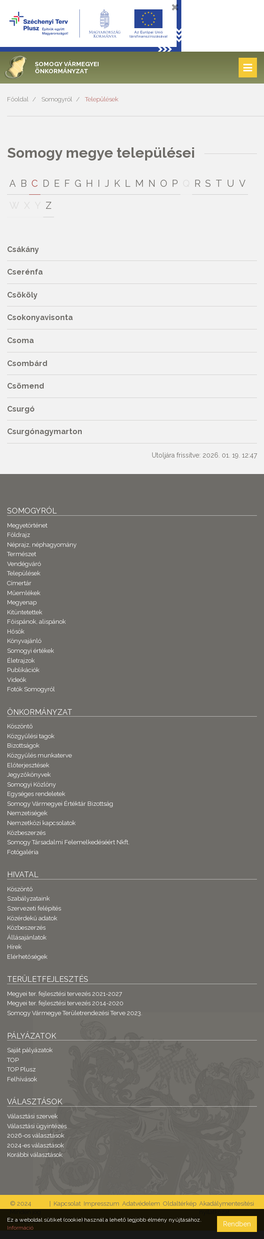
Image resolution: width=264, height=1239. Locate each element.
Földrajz (18, 534)
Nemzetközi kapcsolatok (41, 822)
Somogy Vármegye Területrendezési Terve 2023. (74, 1013)
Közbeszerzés (26, 832)
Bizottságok (23, 745)
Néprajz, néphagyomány (42, 544)
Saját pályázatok (30, 1050)
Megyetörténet (27, 525)
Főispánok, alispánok (36, 621)
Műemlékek (23, 593)
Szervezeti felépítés (34, 908)
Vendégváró (24, 563)
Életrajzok (21, 660)
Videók (16, 679)
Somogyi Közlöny (31, 784)
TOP (13, 1059)
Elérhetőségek (27, 956)
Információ (20, 1227)
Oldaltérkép (179, 1203)
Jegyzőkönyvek (29, 774)
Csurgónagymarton (44, 431)
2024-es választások (35, 1145)
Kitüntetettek (24, 612)
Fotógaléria (23, 852)
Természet (21, 554)
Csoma (20, 340)
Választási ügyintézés (37, 1126)
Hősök (15, 631)
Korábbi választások (34, 1154)
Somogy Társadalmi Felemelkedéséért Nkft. (68, 842)
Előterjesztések (28, 765)
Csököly (22, 295)
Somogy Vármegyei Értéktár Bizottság (60, 803)
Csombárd (27, 363)
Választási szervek (32, 1116)
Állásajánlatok (27, 937)
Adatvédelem (141, 1203)
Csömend (25, 386)
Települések (101, 99)
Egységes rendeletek (36, 793)
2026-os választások (35, 1135)
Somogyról (56, 99)
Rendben (237, 1224)
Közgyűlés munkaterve (39, 755)
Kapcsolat (67, 1203)
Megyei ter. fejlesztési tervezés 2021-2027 (64, 993)
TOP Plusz (21, 1069)
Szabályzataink (28, 898)
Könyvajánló (24, 640)
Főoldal (18, 99)
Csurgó (21, 409)
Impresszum (101, 1203)
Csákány (23, 249)
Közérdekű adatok (32, 918)
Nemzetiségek (27, 813)
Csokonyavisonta (40, 317)
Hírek (14, 946)
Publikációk (23, 669)
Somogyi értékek (30, 650)
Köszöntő (20, 726)
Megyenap (22, 602)
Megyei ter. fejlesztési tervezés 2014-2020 (65, 1003)
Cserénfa (25, 272)
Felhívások (22, 1079)
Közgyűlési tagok (30, 736)
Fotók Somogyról (31, 689)
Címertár (19, 583)
